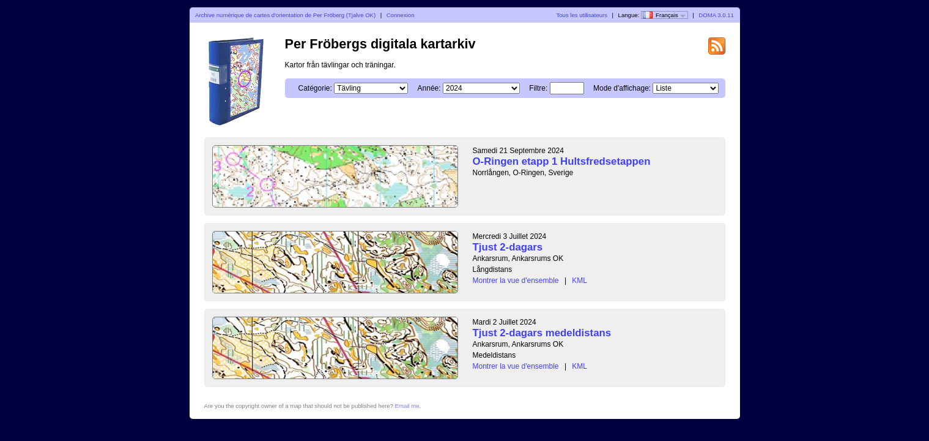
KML (579, 280)
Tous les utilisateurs (581, 15)
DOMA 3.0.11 (716, 15)
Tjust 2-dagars (508, 247)
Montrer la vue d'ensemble (516, 280)
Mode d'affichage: (622, 88)
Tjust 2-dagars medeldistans (542, 333)
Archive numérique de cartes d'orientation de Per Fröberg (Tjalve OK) (285, 15)
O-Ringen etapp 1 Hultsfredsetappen (562, 161)
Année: (429, 88)
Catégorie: (315, 88)
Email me (407, 405)
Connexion (401, 15)
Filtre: (538, 88)
